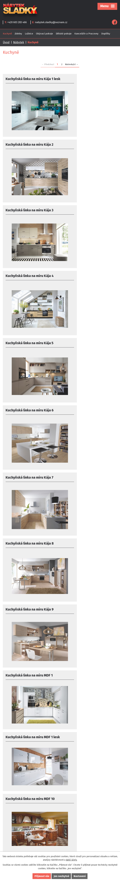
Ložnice (29, 33)
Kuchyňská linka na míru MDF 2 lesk (29, 734)
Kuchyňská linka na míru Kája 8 (86, 279)
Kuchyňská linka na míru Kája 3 (29, 144)
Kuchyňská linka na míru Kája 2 (87, 79)
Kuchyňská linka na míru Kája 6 (87, 212)
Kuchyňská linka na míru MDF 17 (30, 670)
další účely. (71, 860)
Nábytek (18, 42)
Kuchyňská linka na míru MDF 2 (86, 670)
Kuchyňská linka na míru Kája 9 (30, 345)
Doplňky (105, 33)
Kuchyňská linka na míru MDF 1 (86, 345)
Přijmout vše (42, 876)
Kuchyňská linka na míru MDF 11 (30, 472)
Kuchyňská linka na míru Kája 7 (29, 279)
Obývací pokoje (44, 33)
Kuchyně (7, 33)
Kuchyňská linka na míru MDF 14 (87, 539)
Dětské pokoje (64, 33)
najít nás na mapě (73, 830)
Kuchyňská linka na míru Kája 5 (29, 212)
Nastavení (80, 876)
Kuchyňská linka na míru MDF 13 (30, 539)
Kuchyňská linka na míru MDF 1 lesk (29, 413)
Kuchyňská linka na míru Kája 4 (86, 144)
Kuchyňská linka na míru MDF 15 (30, 605)
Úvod (6, 42)
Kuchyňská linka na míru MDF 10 (87, 411)
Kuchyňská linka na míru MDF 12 (87, 472)
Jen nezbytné (61, 876)
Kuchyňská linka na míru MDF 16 (87, 605)
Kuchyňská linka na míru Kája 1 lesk (29, 81)
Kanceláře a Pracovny (86, 33)
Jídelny (18, 33)
